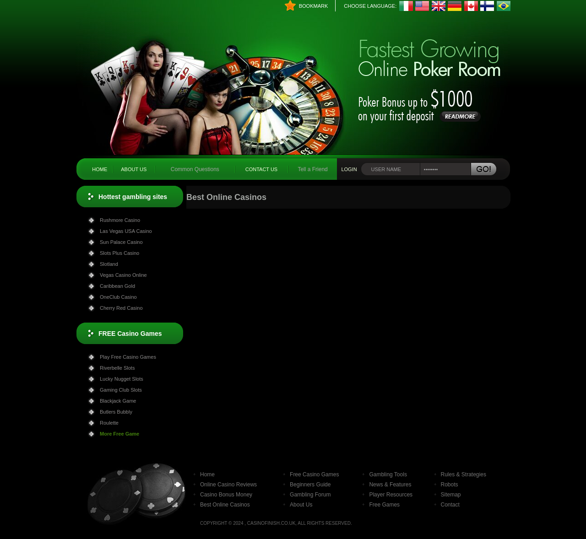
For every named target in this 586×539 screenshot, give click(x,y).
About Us (133, 169)
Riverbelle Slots (117, 368)
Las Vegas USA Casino (126, 231)
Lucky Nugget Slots (121, 379)
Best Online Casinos (225, 504)
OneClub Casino (118, 297)
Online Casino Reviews (228, 484)
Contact (450, 504)
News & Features (390, 484)
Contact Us (261, 169)
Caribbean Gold (117, 286)
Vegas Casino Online (123, 275)
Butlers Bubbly (116, 412)
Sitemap (451, 494)
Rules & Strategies (463, 474)
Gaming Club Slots (121, 390)
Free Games (384, 504)
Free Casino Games (314, 474)
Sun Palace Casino (121, 242)
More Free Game (119, 434)
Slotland (109, 264)
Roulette (109, 423)
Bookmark (313, 6)
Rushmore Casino (120, 220)
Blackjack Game (118, 401)
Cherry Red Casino (121, 308)
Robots (449, 484)
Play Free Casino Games (128, 357)
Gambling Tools (388, 474)
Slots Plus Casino (119, 253)
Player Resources (390, 494)
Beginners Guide (310, 484)
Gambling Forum (310, 494)
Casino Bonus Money (226, 494)
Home (99, 169)
